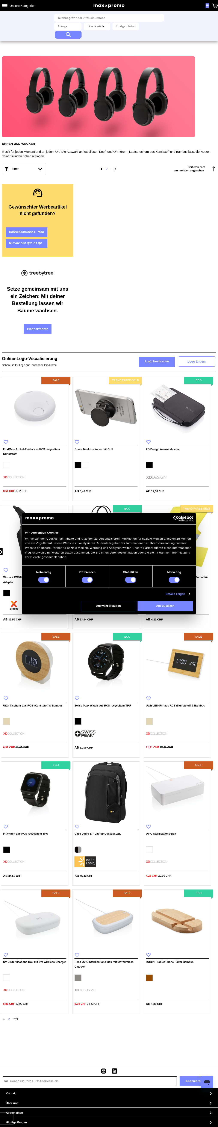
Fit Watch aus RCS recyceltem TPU (25, 833)
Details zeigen (175, 594)
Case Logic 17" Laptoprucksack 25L (97, 833)
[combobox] (109, 18)
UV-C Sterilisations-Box (161, 833)
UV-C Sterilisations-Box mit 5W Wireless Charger (34, 962)
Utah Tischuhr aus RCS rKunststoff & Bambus (33, 705)
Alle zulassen (165, 606)
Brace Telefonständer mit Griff (93, 449)
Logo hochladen (157, 361)
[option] (6, 465)
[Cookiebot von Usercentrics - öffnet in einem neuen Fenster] (176, 518)
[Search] (68, 35)
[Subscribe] (194, 1081)
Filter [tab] (15, 169)
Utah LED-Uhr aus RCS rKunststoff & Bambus (175, 705)
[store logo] (109, 6)
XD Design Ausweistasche (163, 449)
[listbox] (35, 465)
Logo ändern (197, 361)
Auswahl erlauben (108, 606)
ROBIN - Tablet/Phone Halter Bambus (170, 962)
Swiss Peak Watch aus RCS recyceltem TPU (102, 705)
